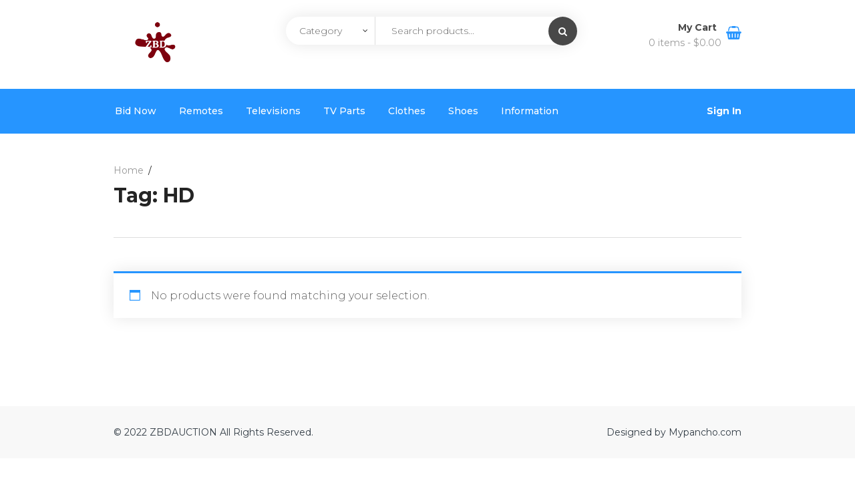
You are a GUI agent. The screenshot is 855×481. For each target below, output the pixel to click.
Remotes (201, 111)
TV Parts (344, 111)
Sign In (724, 111)
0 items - (685, 43)
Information (529, 111)
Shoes (463, 111)
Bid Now (135, 111)
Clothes (406, 111)
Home (129, 170)
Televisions (273, 111)
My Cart (698, 27)
